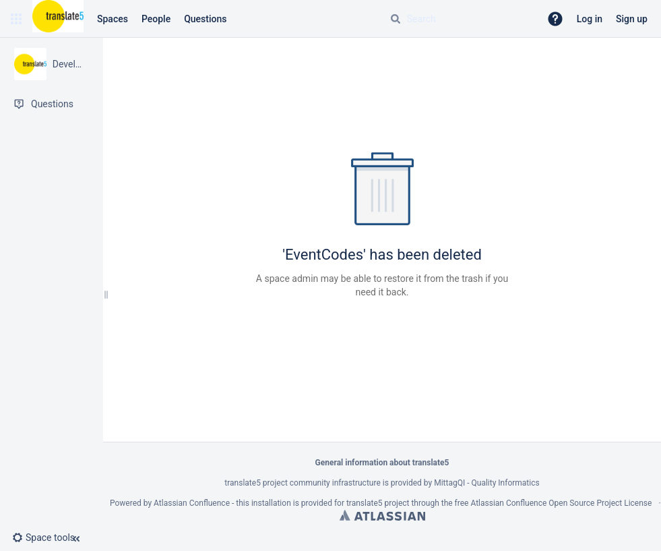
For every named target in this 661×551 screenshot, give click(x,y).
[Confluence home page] (58, 19)
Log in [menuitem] (589, 18)
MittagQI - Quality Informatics (486, 483)
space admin (291, 278)
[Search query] (459, 19)
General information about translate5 (382, 462)
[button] (16, 18)
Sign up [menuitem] (632, 18)
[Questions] (51, 104)
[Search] (395, 18)
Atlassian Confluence (192, 503)
